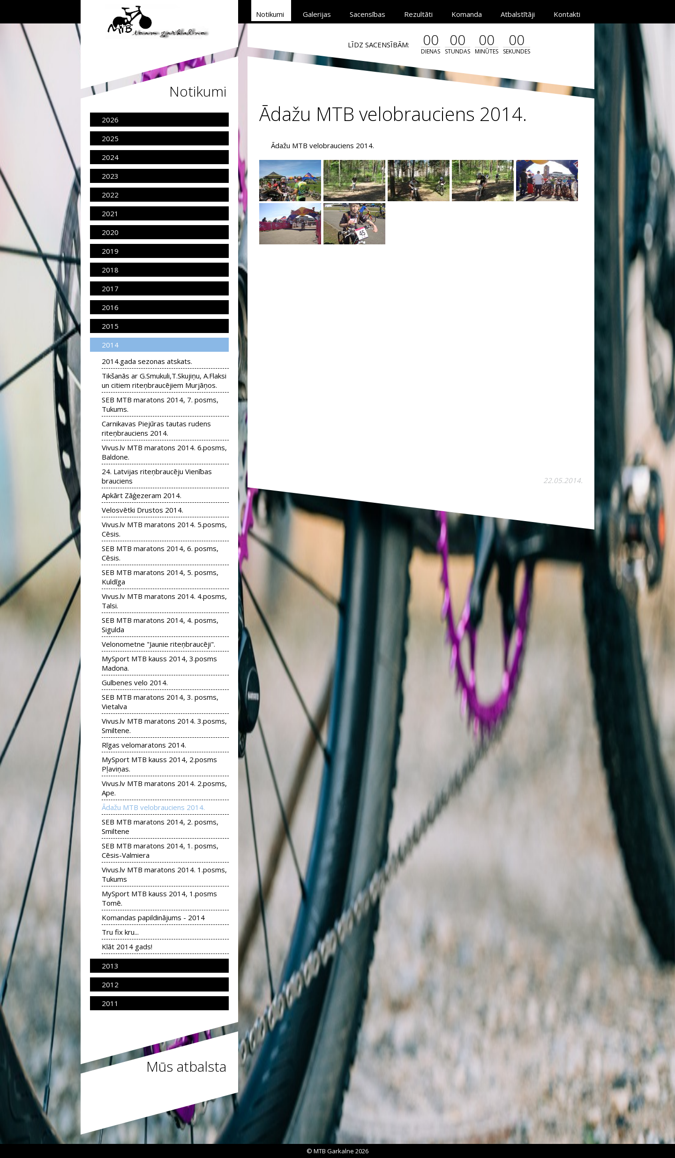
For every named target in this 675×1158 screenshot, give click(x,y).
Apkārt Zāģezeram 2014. (141, 495)
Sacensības (367, 14)
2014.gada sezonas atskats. (147, 361)
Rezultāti (418, 14)
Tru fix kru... (120, 932)
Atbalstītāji (518, 14)
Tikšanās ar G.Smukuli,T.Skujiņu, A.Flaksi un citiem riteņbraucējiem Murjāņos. (164, 380)
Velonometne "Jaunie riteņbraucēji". (158, 644)
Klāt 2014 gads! (127, 946)
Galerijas (317, 14)
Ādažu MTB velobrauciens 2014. (153, 807)
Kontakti (567, 14)
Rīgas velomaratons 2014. (144, 744)
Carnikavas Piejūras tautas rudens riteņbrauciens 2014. (156, 428)
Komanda (466, 14)
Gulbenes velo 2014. (135, 682)
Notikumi (270, 14)
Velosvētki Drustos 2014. (142, 510)
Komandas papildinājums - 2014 (153, 917)
